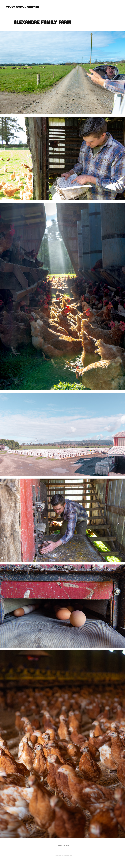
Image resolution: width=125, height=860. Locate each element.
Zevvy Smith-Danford (22, 7)
